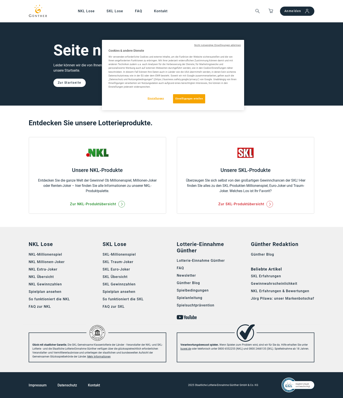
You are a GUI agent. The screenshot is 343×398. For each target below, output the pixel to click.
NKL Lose (86, 11)
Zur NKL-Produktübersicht (93, 204)
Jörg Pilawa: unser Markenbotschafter (285, 298)
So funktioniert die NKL (49, 299)
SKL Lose (115, 11)
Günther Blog (188, 283)
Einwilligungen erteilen (189, 98)
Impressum (38, 385)
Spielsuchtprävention (195, 305)
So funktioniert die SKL (123, 299)
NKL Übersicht (41, 277)
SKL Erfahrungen (266, 276)
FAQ (138, 11)
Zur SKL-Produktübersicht (241, 204)
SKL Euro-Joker (116, 269)
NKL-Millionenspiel (45, 254)
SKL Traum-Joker (118, 262)
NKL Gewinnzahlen (45, 284)
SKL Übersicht (115, 277)
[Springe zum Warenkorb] (270, 11)
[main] (171, 124)
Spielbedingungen (193, 290)
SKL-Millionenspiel (119, 254)
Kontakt (161, 11)
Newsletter (186, 275)
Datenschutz (67, 385)
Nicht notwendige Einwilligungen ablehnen (217, 45)
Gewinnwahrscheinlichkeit (274, 283)
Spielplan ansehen (45, 292)
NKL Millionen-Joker (47, 262)
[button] (257, 11)
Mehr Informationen (99, 356)
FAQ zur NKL (40, 306)
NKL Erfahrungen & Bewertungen (280, 291)
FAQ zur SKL (114, 306)
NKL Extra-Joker (43, 269)
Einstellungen (156, 98)
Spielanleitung (189, 298)
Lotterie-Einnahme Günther (201, 260)
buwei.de (185, 348)
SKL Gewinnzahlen (119, 284)
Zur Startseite (69, 82)
